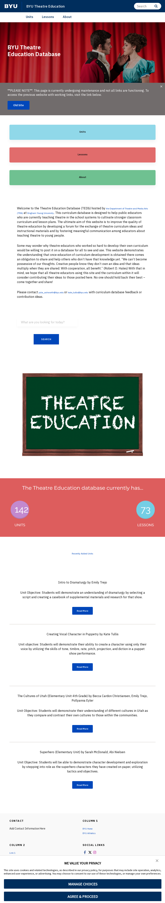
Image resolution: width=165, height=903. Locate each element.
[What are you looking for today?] (47, 323)
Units (29, 17)
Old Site (20, 106)
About (67, 17)
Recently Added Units (82, 554)
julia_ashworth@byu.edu (56, 293)
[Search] (147, 6)
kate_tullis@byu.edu (91, 293)
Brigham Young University (69, 213)
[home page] (11, 6)
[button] (157, 861)
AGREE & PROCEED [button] (82, 896)
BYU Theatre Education (48, 6)
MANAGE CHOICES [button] (82, 884)
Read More (82, 612)
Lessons (48, 17)
